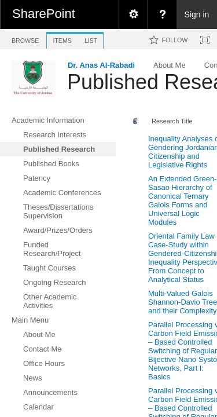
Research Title (172, 121)
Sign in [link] (197, 14)
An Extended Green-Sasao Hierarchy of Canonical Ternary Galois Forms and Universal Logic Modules (182, 200)
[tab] (25, 38)
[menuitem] (133, 14)
